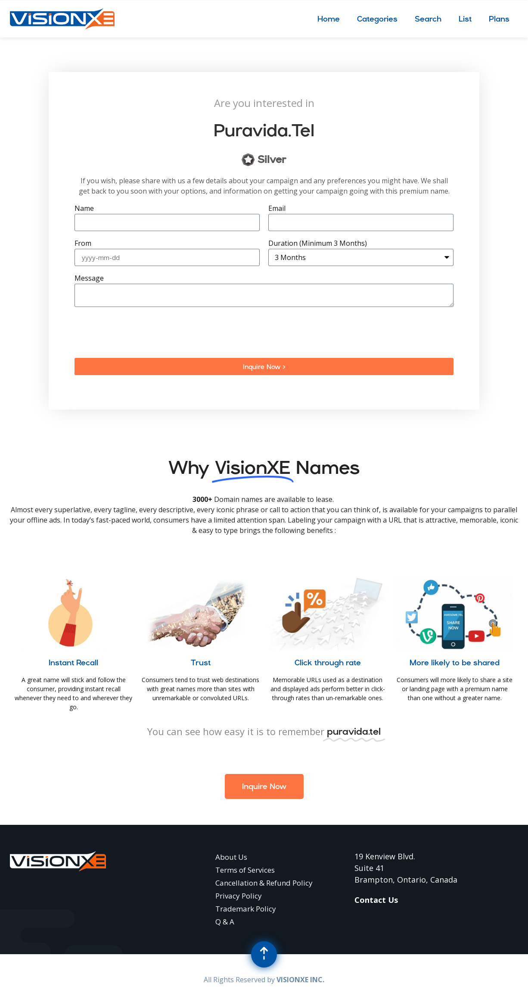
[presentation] (140, 332)
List (465, 19)
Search (428, 19)
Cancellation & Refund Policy (264, 883)
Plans (499, 19)
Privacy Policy (238, 896)
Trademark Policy (245, 909)
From (83, 244)
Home (328, 19)
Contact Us (376, 900)
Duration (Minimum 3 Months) (317, 244)
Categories (377, 19)
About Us (231, 857)
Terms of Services (245, 870)
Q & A (224, 922)
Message (89, 279)
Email (277, 209)
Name (84, 209)
